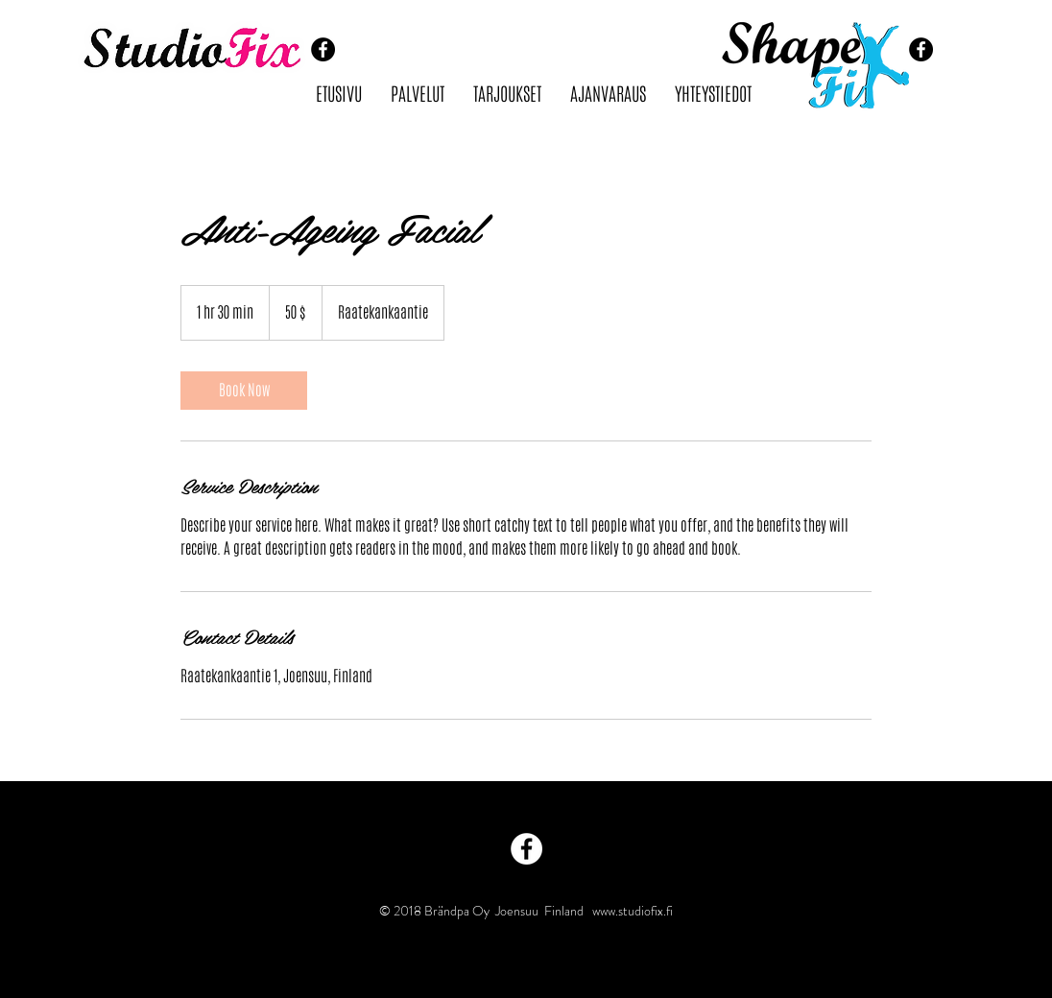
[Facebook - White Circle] (526, 849)
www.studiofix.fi (632, 910)
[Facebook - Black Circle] (323, 49)
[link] (243, 390)
